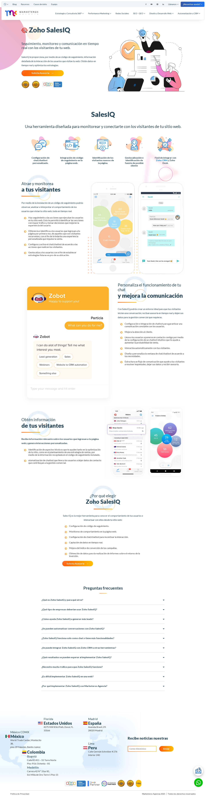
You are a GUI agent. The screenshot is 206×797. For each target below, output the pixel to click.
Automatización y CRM (189, 13)
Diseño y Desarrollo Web (161, 13)
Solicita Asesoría (40, 73)
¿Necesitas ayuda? (192, 4)
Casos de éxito (40, 4)
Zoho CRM (161, 160)
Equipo (54, 4)
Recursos (25, 4)
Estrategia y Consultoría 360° (69, 13)
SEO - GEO (139, 13)
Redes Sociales (122, 13)
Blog (15, 4)
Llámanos (173, 4)
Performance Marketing (99, 13)
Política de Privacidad (19, 794)
